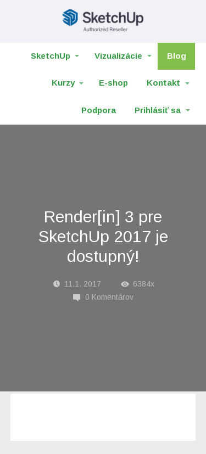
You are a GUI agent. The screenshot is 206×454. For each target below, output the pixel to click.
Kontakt (163, 82)
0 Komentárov (103, 297)
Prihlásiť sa (158, 110)
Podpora (98, 110)
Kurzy (63, 82)
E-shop (113, 82)
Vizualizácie (118, 55)
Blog (176, 55)
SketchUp (50, 55)
